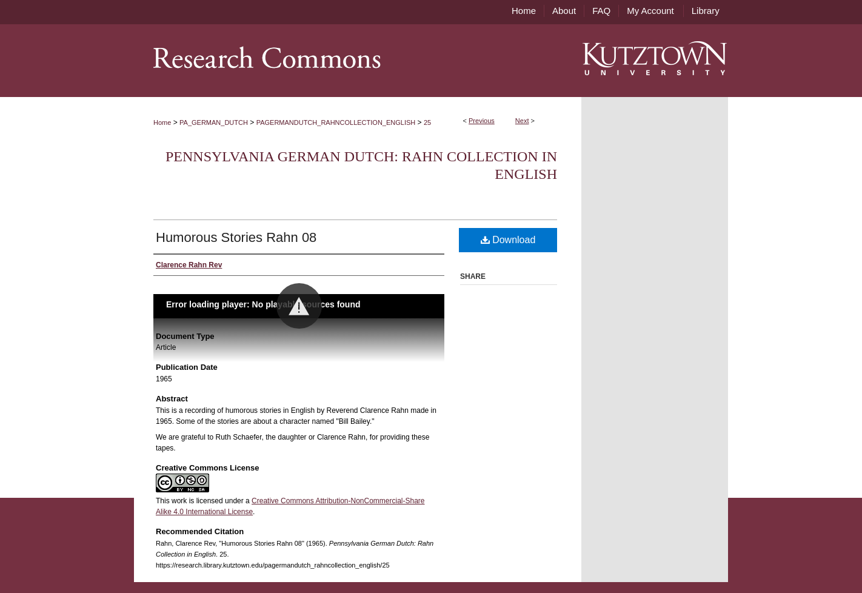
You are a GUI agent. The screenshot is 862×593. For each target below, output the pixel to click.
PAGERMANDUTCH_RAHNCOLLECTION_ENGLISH (336, 122)
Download (508, 240)
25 (427, 122)
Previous (482, 120)
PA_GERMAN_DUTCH (213, 122)
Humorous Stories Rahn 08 (236, 237)
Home (162, 122)
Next (522, 120)
